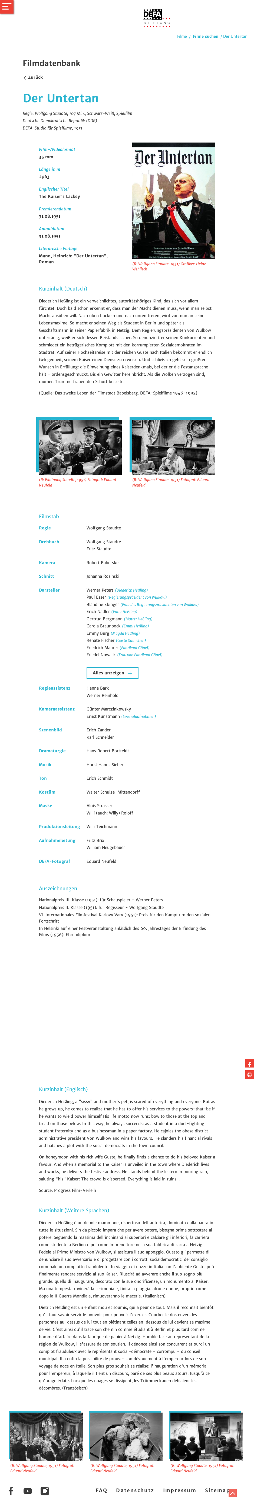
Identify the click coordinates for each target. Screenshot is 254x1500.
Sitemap (217, 1490)
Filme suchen (205, 36)
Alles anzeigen (109, 673)
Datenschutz (135, 1490)
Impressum (180, 1490)
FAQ (101, 1490)
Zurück (33, 77)
